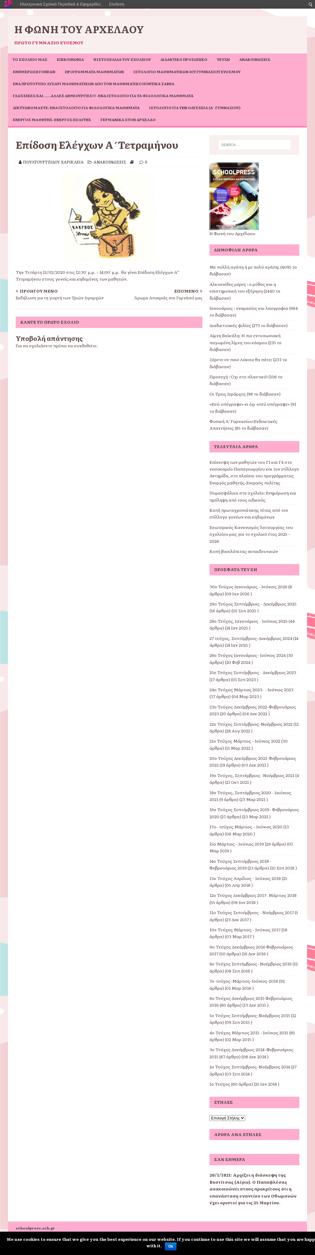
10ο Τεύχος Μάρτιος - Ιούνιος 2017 (245, 929)
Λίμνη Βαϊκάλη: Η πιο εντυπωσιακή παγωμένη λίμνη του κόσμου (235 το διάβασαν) (245, 342)
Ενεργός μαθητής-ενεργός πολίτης (52, 119)
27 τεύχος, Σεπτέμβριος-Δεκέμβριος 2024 (250, 638)
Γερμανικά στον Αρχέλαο (128, 119)
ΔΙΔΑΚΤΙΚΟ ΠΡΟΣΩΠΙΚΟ (184, 59)
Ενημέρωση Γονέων (34, 71)
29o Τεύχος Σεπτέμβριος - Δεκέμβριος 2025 (253, 604)
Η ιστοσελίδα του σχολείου (122, 59)
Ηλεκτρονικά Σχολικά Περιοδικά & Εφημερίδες (60, 4)
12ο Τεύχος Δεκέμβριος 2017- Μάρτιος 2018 (253, 895)
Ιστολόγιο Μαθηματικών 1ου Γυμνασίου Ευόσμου (187, 71)
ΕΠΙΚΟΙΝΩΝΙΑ (70, 59)
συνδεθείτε (85, 345)
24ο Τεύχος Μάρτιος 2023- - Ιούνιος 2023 (251, 689)
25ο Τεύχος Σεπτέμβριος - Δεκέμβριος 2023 (252, 672)
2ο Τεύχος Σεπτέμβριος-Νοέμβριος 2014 (249, 1067)
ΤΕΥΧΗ (223, 59)
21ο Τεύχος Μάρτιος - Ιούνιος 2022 (244, 741)
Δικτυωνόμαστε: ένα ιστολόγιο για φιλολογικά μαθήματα (76, 107)
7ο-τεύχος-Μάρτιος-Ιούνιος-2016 (243, 981)
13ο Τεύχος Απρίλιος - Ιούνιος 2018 (245, 878)
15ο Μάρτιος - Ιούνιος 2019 (236, 844)
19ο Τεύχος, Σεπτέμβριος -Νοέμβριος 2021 (251, 775)
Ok (170, 1246)
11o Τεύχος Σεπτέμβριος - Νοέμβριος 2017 (251, 912)
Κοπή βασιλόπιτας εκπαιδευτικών (243, 551)
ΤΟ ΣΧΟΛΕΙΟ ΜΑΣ (30, 59)
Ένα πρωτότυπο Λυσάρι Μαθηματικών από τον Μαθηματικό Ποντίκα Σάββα (93, 83)
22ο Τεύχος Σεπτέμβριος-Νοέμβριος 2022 (251, 724)
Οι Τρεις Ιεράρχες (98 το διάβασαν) (245, 394)
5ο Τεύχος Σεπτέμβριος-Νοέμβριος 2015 (249, 1015)
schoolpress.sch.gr (35, 1228)
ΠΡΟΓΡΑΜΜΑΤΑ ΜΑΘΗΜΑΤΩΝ (94, 71)
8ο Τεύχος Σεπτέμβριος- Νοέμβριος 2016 (250, 964)
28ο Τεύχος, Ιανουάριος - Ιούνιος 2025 (248, 621)
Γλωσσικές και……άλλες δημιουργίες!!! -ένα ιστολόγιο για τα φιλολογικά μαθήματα (103, 95)
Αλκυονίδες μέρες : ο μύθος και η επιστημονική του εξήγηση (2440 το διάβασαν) (244, 291)
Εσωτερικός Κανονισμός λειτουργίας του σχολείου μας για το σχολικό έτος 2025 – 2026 (251, 534)
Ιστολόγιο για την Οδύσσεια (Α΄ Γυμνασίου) (195, 107)
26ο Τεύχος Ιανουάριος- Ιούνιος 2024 (247, 655)
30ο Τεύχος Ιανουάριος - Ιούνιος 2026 (248, 586)
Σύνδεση (116, 4)
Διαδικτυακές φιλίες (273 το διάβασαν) (248, 325)
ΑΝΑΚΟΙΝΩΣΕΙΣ (254, 59)
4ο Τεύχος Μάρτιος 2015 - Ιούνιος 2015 (248, 1032)
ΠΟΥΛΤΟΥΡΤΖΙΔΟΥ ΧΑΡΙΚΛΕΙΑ (53, 162)
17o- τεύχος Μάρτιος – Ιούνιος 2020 (245, 826)
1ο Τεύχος (219, 1084)
